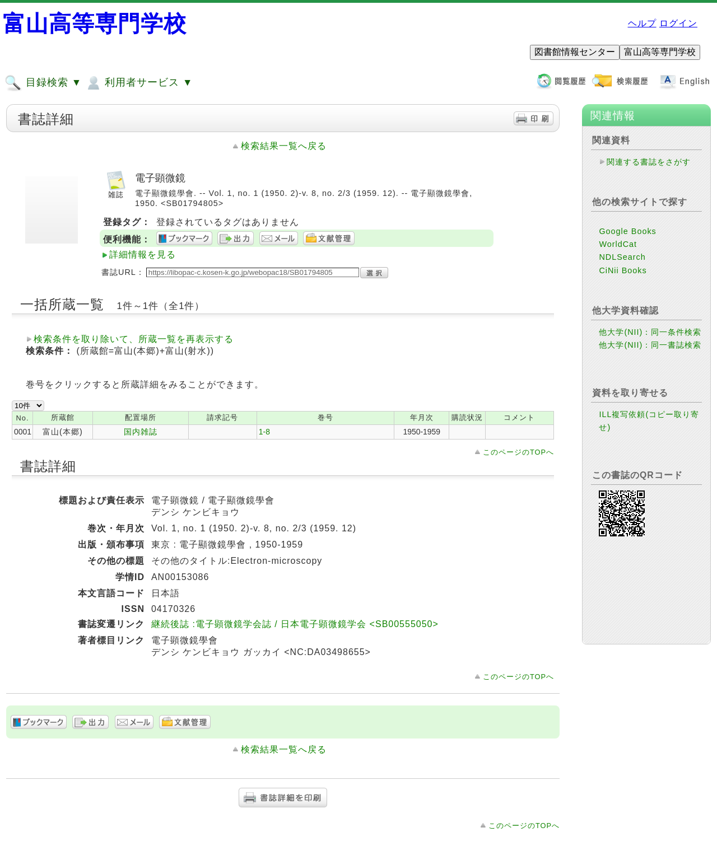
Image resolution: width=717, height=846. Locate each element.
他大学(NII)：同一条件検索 (650, 332)
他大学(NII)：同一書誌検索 (650, 344)
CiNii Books (622, 270)
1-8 (264, 431)
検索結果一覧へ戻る (284, 146)
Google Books (627, 231)
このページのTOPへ (518, 452)
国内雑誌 (140, 431)
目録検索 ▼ (43, 82)
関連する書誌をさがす (649, 161)
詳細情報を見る (142, 254)
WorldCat (618, 244)
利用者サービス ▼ (139, 82)
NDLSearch (622, 257)
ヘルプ (642, 23)
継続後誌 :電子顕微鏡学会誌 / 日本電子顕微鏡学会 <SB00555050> (295, 624)
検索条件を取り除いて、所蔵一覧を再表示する (134, 339)
